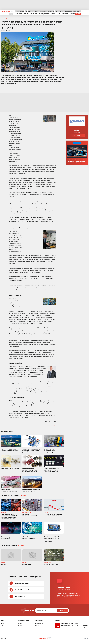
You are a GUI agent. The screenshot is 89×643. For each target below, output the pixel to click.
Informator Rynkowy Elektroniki (8, 627)
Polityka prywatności (23, 627)
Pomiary (74, 11)
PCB (26, 11)
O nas (2, 625)
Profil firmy (77, 135)
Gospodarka (33, 13)
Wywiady (46, 13)
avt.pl (83, 627)
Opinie (58, 13)
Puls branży (65, 13)
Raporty (41, 13)
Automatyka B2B (39, 623)
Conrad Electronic (76, 128)
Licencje (20, 625)
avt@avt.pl (85, 625)
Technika (53, 13)
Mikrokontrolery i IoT (59, 11)
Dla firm (78, 13)
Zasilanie (36, 11)
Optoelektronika (68, 11)
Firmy (20, 13)
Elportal (37, 625)
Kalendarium (73, 13)
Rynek (16, 13)
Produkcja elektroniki (19, 11)
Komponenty (30, 11)
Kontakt (2, 623)
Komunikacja (51, 11)
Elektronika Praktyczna (40, 627)
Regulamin (20, 623)
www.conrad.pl (51, 425)
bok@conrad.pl (77, 132)
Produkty (26, 13)
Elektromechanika (43, 11)
